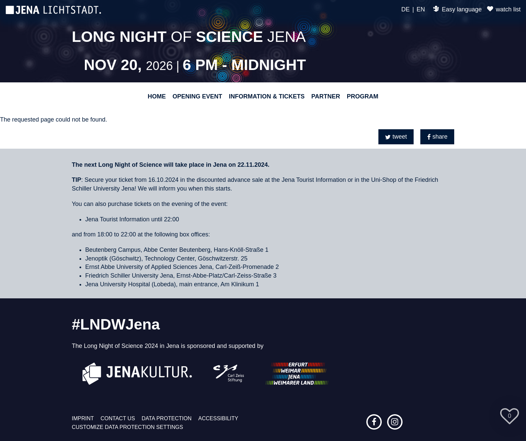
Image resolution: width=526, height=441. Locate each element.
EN (421, 9)
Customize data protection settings (127, 427)
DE (405, 9)
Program (362, 96)
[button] (396, 136)
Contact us (118, 418)
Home (157, 96)
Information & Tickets (267, 96)
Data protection (167, 418)
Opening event (197, 96)
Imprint (83, 418)
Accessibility (218, 418)
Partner (325, 96)
